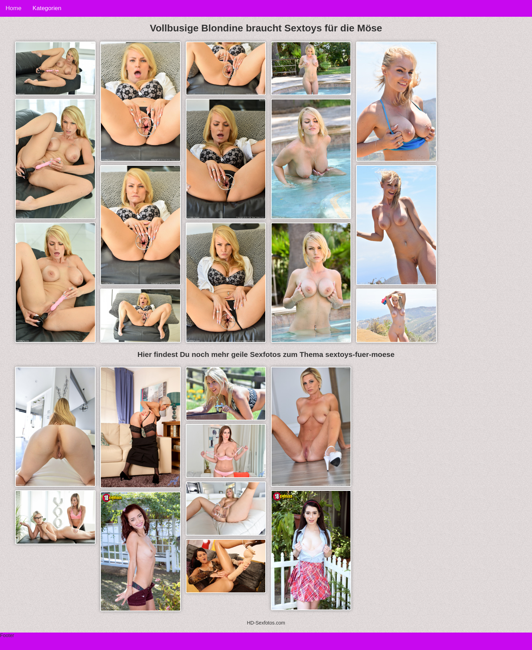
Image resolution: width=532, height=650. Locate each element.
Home (13, 8)
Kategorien (46, 8)
